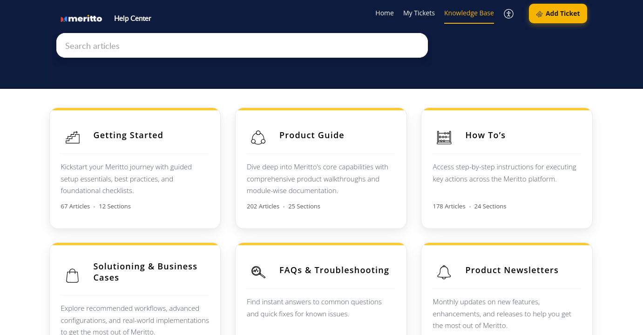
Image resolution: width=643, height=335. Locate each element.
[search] (242, 45)
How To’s (487, 135)
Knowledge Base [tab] (469, 12)
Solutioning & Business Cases (146, 271)
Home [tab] (384, 12)
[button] (509, 13)
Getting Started (129, 135)
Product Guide (312, 135)
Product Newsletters (513, 269)
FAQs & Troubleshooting (335, 269)
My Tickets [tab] (419, 12)
